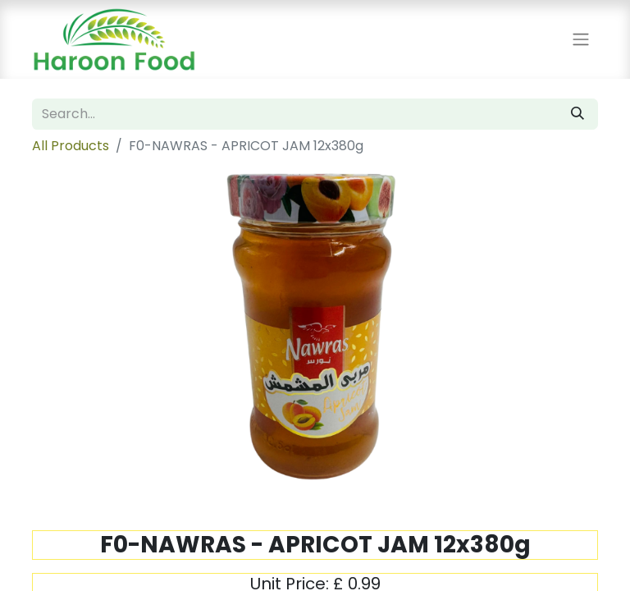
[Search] (577, 114)
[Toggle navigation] (581, 39)
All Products (70, 145)
